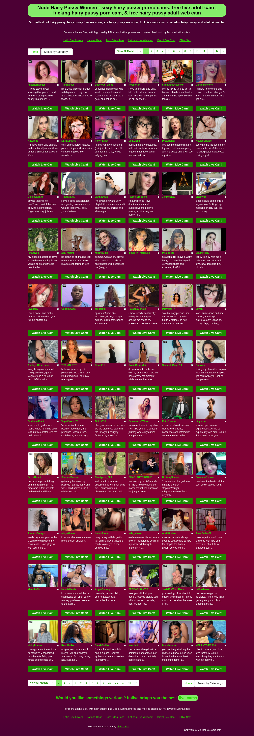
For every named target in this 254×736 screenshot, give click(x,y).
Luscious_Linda (104, 84)
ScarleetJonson (70, 477)
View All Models (126, 51)
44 (217, 51)
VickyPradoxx (36, 645)
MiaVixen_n (168, 309)
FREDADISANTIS (138, 589)
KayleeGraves (203, 140)
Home (34, 51)
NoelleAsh (134, 84)
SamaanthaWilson (139, 421)
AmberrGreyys (36, 533)
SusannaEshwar (205, 477)
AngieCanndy (102, 589)
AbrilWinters (169, 533)
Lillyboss (201, 421)
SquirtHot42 (202, 252)
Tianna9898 (68, 84)
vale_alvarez (136, 533)
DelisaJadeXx (35, 196)
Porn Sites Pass (115, 40)
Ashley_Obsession (38, 365)
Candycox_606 (103, 477)
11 (203, 51)
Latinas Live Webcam (140, 40)
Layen (199, 309)
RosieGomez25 (137, 365)
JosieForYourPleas (173, 589)
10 (197, 51)
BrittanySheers (170, 477)
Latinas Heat (94, 40)
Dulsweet (201, 365)
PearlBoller (67, 645)
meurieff (133, 645)
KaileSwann (169, 421)
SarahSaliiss (102, 645)
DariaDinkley (68, 140)
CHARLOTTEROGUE (140, 477)
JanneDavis (101, 196)
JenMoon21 (168, 196)
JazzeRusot (34, 477)
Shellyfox (201, 196)
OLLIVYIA (100, 421)
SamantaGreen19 (172, 365)
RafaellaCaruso (137, 309)
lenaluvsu (33, 252)
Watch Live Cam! (43, 108)
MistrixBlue (101, 252)
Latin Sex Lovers (73, 40)
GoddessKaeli (36, 421)
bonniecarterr (170, 645)
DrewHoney (168, 140)
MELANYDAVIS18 (206, 645)
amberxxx (100, 309)
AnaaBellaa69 (203, 533)
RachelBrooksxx (138, 196)
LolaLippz (134, 140)
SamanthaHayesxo (173, 84)
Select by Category (57, 51)
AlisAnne (33, 140)
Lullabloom (101, 533)
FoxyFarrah (101, 140)
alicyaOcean (68, 533)
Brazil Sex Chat (166, 40)
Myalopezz (168, 252)
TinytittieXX (68, 196)
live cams (188, 698)
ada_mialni (67, 252)
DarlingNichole (204, 84)
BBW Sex (185, 40)
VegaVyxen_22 (69, 421)
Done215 (100, 365)
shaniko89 (34, 589)
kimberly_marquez (139, 252)
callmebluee (202, 589)
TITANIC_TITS (69, 365)
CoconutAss (68, 309)
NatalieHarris (68, 589)
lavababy (33, 309)
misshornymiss (37, 84)
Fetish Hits (123, 726)
